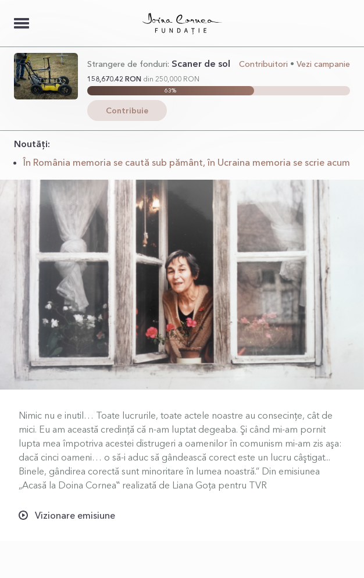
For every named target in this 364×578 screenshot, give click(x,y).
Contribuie (127, 110)
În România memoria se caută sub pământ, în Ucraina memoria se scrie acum (186, 162)
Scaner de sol (201, 63)
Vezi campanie (323, 64)
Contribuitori (263, 64)
